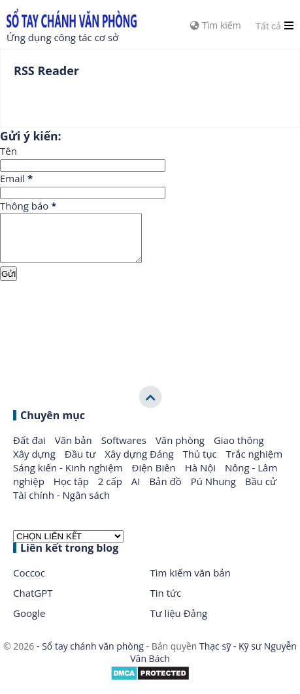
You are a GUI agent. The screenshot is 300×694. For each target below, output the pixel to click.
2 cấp (111, 490)
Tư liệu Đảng (179, 622)
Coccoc (29, 582)
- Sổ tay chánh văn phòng (90, 656)
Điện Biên (155, 477)
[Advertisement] (150, 332)
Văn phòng (181, 449)
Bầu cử (260, 490)
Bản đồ (166, 490)
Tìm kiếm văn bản (190, 582)
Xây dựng (35, 463)
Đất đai (30, 449)
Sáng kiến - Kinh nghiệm (69, 477)
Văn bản (75, 449)
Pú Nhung (215, 490)
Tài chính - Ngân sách (61, 504)
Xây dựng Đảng (140, 463)
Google (29, 622)
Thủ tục (201, 463)
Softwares (125, 449)
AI (137, 490)
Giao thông (239, 449)
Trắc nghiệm (254, 463)
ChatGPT (33, 602)
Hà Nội (201, 477)
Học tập (73, 490)
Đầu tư (82, 463)
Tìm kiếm (215, 25)
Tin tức (166, 602)
